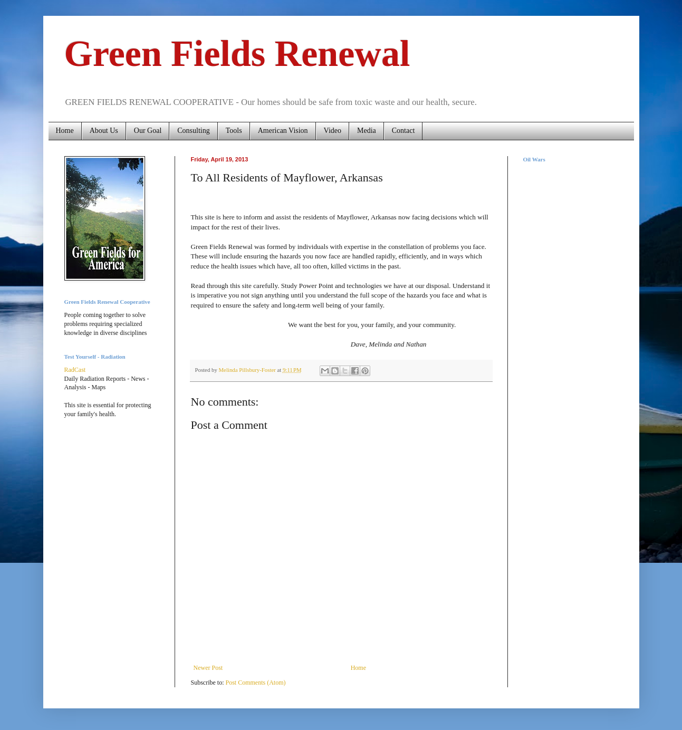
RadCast (75, 369)
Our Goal (148, 131)
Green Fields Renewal (237, 53)
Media (366, 131)
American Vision (283, 131)
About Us (104, 131)
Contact (403, 131)
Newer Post (208, 667)
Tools (234, 131)
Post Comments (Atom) (256, 682)
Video (332, 131)
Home (65, 131)
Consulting (193, 131)
